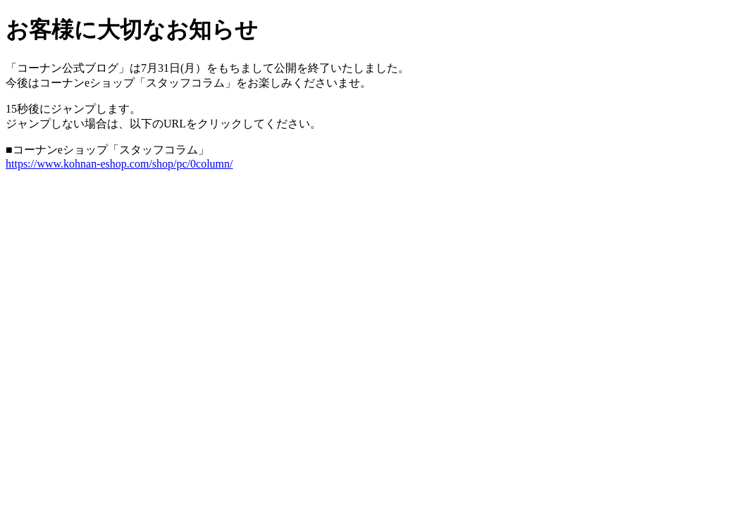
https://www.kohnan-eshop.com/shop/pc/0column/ (119, 164)
